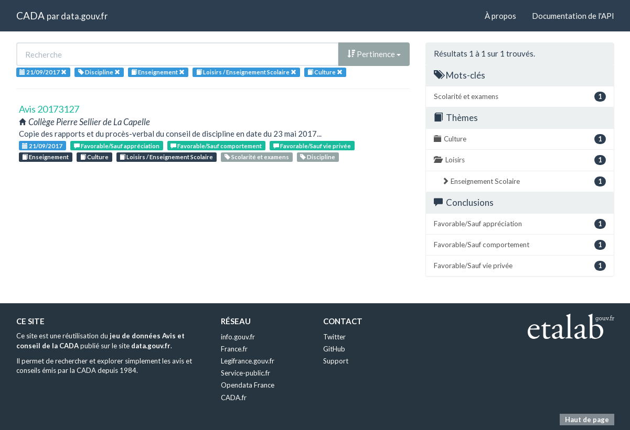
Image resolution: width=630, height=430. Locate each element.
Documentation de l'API (573, 15)
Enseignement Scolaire (524, 181)
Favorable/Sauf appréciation (116, 145)
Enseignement (45, 156)
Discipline (317, 156)
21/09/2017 (42, 145)
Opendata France (247, 385)
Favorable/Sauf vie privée (312, 145)
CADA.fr (234, 397)
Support (335, 361)
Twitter (334, 337)
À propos (500, 15)
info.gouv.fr (238, 337)
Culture (94, 156)
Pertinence (374, 54)
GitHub (334, 349)
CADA (30, 15)
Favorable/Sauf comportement (216, 145)
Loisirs (520, 160)
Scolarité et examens (257, 156)
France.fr (234, 349)
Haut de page (587, 419)
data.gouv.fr (84, 16)
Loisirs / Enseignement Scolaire (166, 156)
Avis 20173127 (49, 109)
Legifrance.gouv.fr (247, 361)
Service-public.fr (245, 373)
